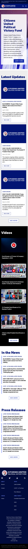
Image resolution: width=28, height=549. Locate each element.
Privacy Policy (24, 547)
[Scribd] (25, 478)
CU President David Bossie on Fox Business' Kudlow (11, 308)
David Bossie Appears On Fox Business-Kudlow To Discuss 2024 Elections (13, 282)
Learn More (19, 61)
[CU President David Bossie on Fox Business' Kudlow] (13, 296)
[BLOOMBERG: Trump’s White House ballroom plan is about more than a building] (13, 98)
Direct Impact (17, 495)
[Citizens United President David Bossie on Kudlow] (13, 322)
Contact (3, 488)
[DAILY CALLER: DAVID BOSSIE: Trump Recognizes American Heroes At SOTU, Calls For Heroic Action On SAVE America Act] (13, 188)
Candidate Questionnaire (19, 498)
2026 (15, 502)
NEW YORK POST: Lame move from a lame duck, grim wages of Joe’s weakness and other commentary (14, 380)
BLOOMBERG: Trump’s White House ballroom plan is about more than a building (12, 105)
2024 (15, 506)
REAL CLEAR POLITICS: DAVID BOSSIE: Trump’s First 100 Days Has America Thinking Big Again (14, 370)
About (3, 481)
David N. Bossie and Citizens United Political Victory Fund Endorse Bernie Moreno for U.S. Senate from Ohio (13, 439)
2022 (15, 509)
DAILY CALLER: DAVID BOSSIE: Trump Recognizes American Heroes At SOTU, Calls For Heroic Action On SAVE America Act (13, 196)
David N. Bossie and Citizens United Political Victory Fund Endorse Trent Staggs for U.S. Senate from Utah (13, 418)
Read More (6, 120)
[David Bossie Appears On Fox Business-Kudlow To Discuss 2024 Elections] (13, 271)
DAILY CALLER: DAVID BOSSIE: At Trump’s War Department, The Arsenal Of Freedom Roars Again (13, 149)
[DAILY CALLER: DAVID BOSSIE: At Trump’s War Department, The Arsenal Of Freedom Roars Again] (13, 142)
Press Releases (15, 414)
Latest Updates (17, 101)
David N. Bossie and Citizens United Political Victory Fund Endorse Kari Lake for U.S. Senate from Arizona (14, 449)
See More (13, 220)
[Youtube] (17, 478)
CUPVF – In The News (7, 101)
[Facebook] (2, 478)
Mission (3, 484)
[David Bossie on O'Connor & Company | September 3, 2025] (13, 245)
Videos (3, 495)
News (15, 481)
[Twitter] (10, 478)
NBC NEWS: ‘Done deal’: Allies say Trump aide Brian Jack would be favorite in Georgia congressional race (14, 390)
